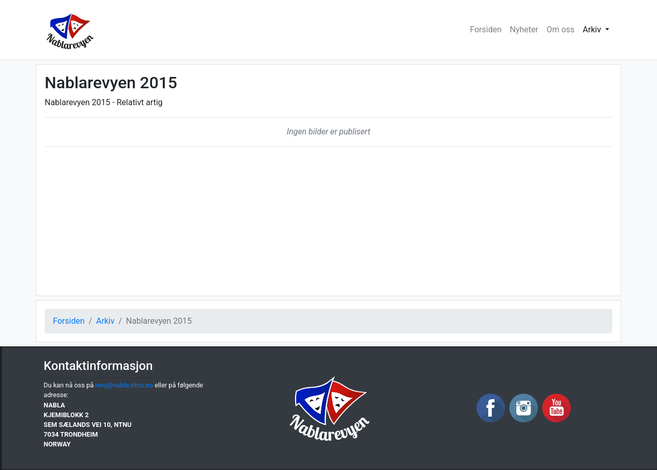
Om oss (561, 29)
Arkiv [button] (593, 29)
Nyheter (524, 29)
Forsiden (486, 29)
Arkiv (105, 321)
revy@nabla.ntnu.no (124, 385)
